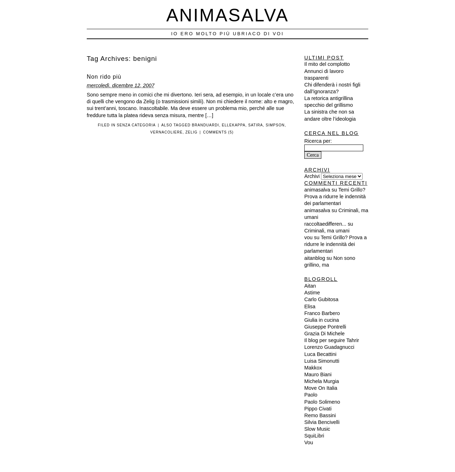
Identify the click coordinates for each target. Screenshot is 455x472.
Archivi (312, 176)
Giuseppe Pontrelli (325, 327)
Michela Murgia (321, 381)
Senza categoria (136, 125)
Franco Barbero (322, 313)
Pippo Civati (318, 408)
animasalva (317, 190)
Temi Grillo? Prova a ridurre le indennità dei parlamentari (335, 196)
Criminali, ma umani (326, 231)
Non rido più (104, 77)
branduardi (205, 125)
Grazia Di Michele (324, 333)
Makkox (313, 368)
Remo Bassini (320, 415)
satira (255, 125)
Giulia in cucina (321, 320)
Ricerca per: (318, 141)
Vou (308, 442)
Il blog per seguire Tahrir (331, 340)
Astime (312, 292)
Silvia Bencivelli (321, 422)
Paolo (310, 395)
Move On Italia (320, 388)
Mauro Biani (318, 374)
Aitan (310, 286)
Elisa (309, 306)
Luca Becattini (320, 354)
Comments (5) (218, 132)
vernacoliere (166, 132)
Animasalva (227, 15)
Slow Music (317, 429)
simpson (275, 125)
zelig (191, 132)
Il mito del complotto (327, 64)
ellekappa (234, 125)
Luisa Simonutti (321, 361)
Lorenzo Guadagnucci (329, 347)
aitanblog (314, 258)
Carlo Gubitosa (321, 299)
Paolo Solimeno (322, 402)
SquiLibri (314, 436)
